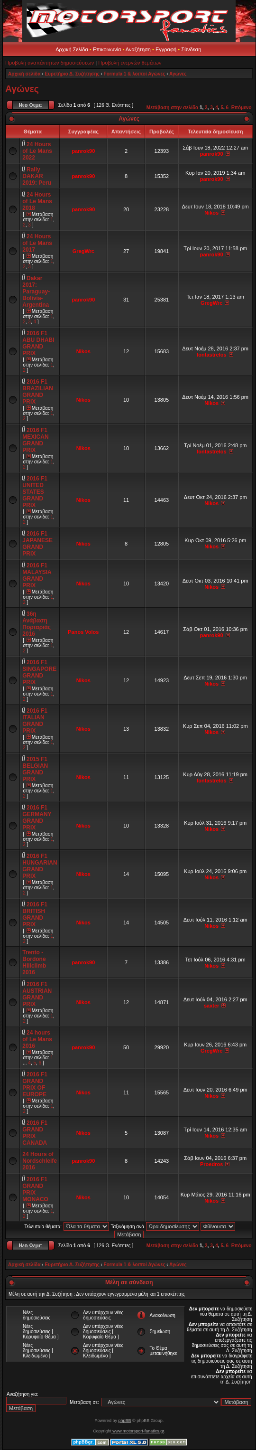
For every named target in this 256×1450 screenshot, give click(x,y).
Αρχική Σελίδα (71, 49)
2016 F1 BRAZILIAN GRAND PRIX (37, 391)
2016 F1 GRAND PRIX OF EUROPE (34, 1084)
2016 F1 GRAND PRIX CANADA (34, 1133)
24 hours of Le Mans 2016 (37, 1039)
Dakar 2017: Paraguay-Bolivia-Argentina (36, 291)
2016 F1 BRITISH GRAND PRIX (34, 914)
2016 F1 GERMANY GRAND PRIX (36, 817)
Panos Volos (83, 632)
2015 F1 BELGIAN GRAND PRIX (35, 769)
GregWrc (83, 251)
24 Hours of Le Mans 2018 (37, 201)
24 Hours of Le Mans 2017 (37, 243)
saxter (211, 1005)
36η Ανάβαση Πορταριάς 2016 (36, 624)
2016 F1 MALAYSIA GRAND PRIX (36, 575)
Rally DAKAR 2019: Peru (36, 176)
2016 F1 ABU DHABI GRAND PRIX (38, 343)
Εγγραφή (165, 49)
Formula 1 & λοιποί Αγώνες (134, 73)
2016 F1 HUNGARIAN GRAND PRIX (39, 866)
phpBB (124, 1420)
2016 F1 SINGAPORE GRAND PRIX (39, 672)
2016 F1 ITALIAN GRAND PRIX (34, 720)
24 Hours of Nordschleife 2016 (39, 1161)
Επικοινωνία (107, 49)
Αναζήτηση (138, 49)
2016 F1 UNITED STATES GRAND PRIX (34, 491)
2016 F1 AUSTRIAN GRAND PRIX (37, 994)
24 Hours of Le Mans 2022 (37, 151)
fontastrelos (212, 355)
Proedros (211, 1164)
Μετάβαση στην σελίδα (172, 107)
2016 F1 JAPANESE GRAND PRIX (37, 543)
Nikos (211, 213)
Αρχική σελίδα (24, 73)
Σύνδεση (191, 49)
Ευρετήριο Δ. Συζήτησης (72, 73)
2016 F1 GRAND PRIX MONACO (35, 1189)
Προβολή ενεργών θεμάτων (129, 63)
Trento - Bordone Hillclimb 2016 (34, 962)
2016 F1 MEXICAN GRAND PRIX (35, 440)
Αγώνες (177, 73)
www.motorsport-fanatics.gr (137, 1431)
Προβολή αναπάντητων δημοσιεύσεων (49, 63)
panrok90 (83, 151)
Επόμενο (241, 107)
